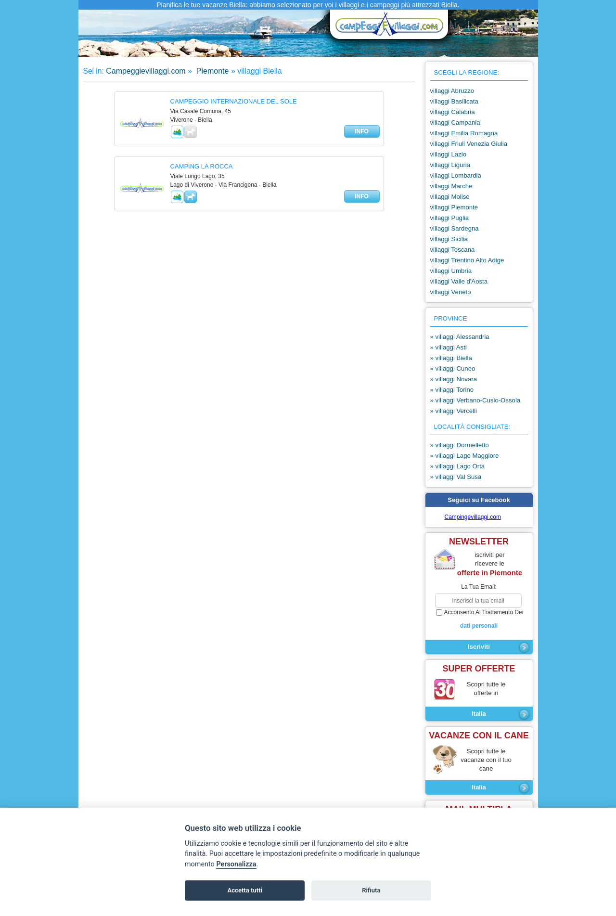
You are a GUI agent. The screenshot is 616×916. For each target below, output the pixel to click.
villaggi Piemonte (454, 207)
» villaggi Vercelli (453, 410)
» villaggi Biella (451, 357)
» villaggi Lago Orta (457, 466)
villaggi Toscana (452, 249)
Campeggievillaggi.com (145, 71)
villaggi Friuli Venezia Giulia (469, 143)
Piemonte (211, 71)
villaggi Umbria (451, 270)
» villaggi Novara (453, 379)
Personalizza (236, 864)
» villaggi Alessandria (459, 336)
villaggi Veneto (450, 292)
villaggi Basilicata (454, 101)
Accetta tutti (244, 890)
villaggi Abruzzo (452, 90)
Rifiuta (371, 890)
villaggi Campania (455, 122)
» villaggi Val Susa (456, 476)
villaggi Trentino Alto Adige (467, 260)
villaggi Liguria (450, 164)
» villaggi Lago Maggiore (464, 455)
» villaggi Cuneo (452, 368)
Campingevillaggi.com (473, 517)
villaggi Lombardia (455, 175)
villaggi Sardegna (454, 228)
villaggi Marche (451, 186)
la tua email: (478, 586)
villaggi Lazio (448, 154)
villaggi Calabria (452, 112)
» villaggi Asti (448, 347)
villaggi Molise (450, 196)
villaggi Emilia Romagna (464, 133)
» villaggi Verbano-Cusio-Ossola (475, 400)
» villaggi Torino (452, 389)
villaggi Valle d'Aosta (459, 281)
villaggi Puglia (449, 217)
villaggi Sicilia (449, 239)
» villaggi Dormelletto (459, 445)
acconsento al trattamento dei (479, 619)
